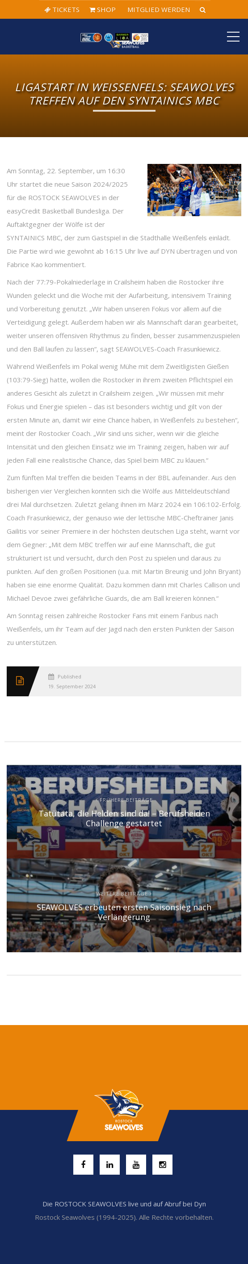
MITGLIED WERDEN (158, 9)
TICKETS (62, 9)
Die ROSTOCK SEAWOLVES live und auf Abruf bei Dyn (124, 1203)
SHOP (102, 9)
